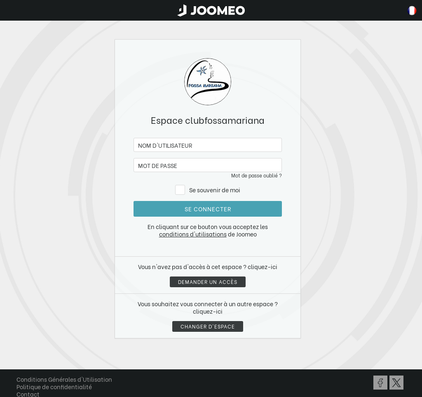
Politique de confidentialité (54, 386)
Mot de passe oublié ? (256, 175)
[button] (22, 354)
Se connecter (208, 208)
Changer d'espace (208, 326)
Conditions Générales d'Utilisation (64, 379)
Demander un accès (207, 281)
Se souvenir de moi (214, 189)
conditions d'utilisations (193, 233)
